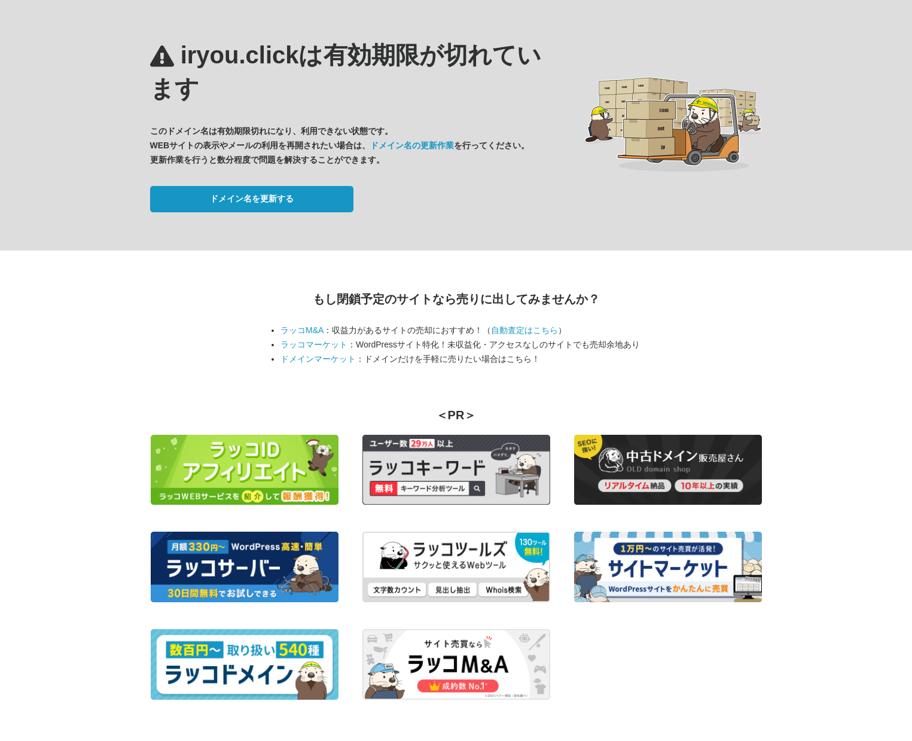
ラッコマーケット (313, 344)
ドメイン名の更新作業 (412, 145)
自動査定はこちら (524, 330)
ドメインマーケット (318, 359)
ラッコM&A (302, 330)
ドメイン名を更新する (252, 198)
